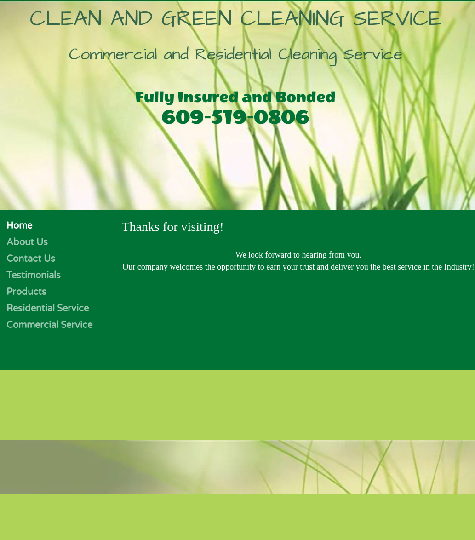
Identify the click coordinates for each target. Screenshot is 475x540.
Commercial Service (49, 325)
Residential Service (47, 308)
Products (26, 292)
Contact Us (30, 258)
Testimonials (33, 275)
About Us (27, 242)
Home (19, 225)
